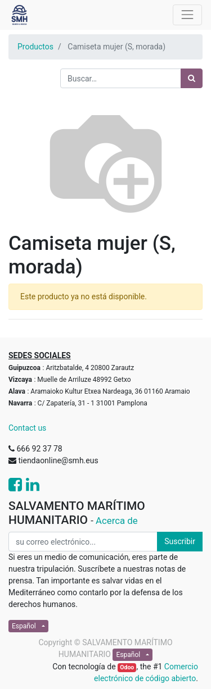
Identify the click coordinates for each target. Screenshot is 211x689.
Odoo (127, 667)
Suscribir (179, 541)
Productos (35, 46)
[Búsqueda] (192, 78)
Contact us (27, 427)
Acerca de (117, 520)
